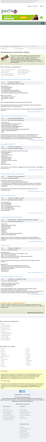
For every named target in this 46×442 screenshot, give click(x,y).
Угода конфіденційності (25, 397)
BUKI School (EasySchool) (25, 428)
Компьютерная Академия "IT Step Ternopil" (11, 276)
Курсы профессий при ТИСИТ (8, 144)
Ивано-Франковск (5, 356)
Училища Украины (7, 413)
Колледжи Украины (7, 412)
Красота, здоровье (5, 328)
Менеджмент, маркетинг (6, 333)
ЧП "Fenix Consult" (5, 245)
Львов (2, 364)
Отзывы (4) (30, 169)
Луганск (3, 362)
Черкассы (28, 362)
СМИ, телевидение (5, 338)
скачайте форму (23, 386)
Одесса (28, 348)
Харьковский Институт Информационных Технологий (14, 115)
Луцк (2, 363)
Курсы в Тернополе (5, 46)
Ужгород (28, 356)
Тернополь (28, 354)
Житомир (3, 353)
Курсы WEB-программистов (8, 75)
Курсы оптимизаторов (23, 72)
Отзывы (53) (30, 111)
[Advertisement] (23, 35)
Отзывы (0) (30, 140)
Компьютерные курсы (16, 46)
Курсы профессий (23, 410)
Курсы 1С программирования (8, 69)
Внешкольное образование (9, 416)
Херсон (27, 359)
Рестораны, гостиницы (6, 329)
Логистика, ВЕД (4, 336)
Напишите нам (33, 385)
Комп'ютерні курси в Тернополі (22, 403)
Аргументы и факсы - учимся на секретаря (13, 303)
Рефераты (22, 416)
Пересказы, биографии (8, 415)
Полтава (28, 350)
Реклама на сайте (23, 437)
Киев (2, 357)
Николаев (3, 366)
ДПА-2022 (22, 426)
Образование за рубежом (25, 412)
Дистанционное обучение (25, 415)
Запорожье (3, 354)
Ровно (27, 351)
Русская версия (27, 394)
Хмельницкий (29, 360)
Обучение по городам (24, 432)
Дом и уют (3, 330)
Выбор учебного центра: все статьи (35, 312)
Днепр (2, 350)
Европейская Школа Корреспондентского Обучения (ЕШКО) (16, 79)
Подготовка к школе (24, 434)
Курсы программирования (7, 73)
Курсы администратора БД (24, 71)
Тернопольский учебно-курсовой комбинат (11, 217)
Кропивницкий (4, 359)
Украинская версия (19, 394)
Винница (3, 348)
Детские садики (23, 431)
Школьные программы (8, 419)
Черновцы (28, 364)
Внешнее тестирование (8, 410)
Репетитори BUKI (23, 429)
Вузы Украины (6, 409)
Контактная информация (25, 435)
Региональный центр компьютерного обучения (12, 174)
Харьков (28, 357)
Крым (2, 360)
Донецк (3, 351)
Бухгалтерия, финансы (6, 332)
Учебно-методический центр (8, 195)
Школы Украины (23, 418)
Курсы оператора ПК (23, 69)
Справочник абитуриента (8, 418)
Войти (42, 6)
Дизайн (3, 323)
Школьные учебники (24, 413)
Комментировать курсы (38, 111)
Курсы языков (23, 409)
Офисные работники (5, 326)
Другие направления (5, 339)
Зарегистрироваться (33, 6)
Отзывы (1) (30, 213)
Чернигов (28, 363)
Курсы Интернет (22, 73)
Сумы (27, 353)
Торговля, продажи (5, 335)
